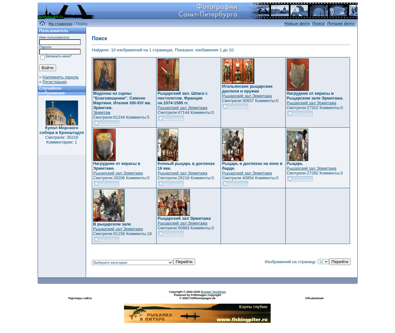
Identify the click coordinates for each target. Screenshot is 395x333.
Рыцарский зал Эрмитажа (182, 107)
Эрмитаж (102, 112)
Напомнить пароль (60, 77)
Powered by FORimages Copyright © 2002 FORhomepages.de (197, 296)
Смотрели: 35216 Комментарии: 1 (61, 139)
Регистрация (54, 81)
